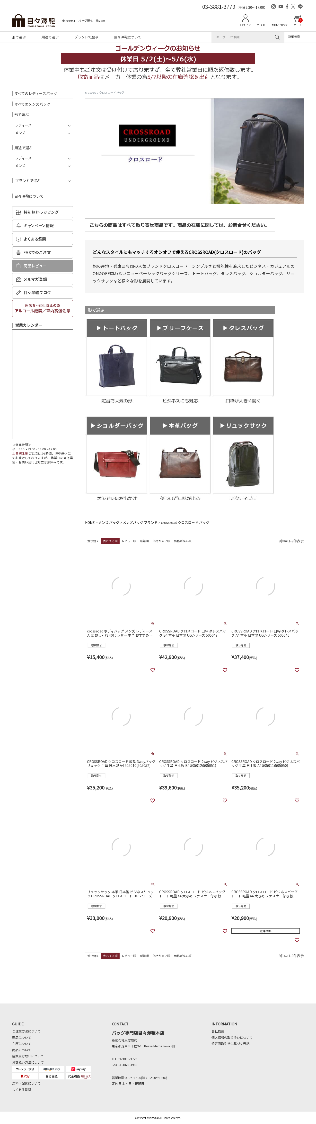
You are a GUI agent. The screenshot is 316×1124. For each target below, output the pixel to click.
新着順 (144, 541)
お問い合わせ (280, 25)
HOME (90, 522)
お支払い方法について (28, 1062)
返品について (21, 1037)
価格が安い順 (161, 541)
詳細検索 (294, 36)
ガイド (261, 25)
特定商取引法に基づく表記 (230, 1043)
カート (298, 22)
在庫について (21, 1043)
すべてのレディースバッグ (35, 93)
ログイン (245, 25)
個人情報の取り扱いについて (232, 1037)
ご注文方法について (26, 1031)
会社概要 (217, 1031)
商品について (21, 1050)
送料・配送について (26, 1083)
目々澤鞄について (127, 37)
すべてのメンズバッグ (32, 104)
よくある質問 (21, 1089)
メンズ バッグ (108, 522)
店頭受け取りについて (28, 1056)
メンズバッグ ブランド (140, 522)
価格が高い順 (183, 541)
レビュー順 (129, 541)
